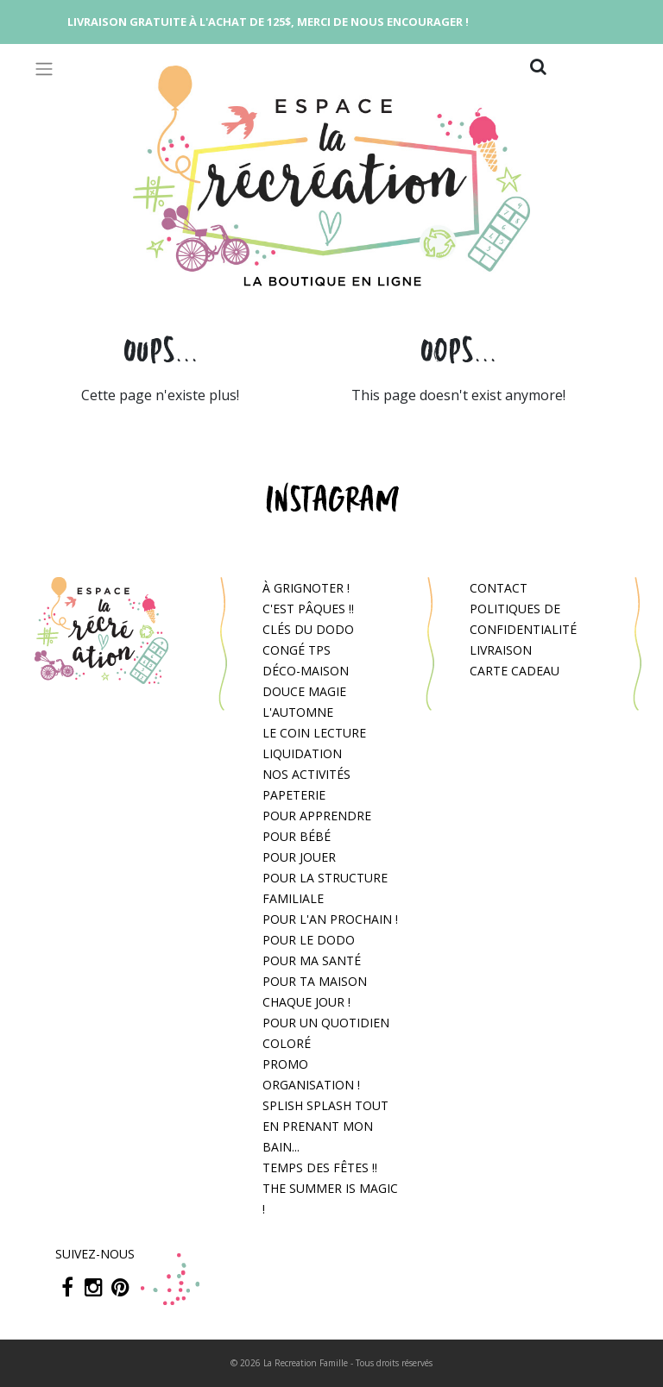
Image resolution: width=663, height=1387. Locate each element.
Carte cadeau (514, 670)
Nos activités (306, 774)
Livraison (501, 650)
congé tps (296, 650)
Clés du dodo (308, 629)
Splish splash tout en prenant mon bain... (325, 1126)
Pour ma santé (311, 960)
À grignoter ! (306, 588)
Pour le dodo (308, 940)
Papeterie (293, 795)
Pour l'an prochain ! (330, 919)
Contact (498, 588)
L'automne (297, 712)
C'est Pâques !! (308, 608)
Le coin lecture (314, 733)
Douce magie (304, 691)
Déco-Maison (305, 670)
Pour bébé (296, 836)
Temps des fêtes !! (319, 1167)
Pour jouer (299, 857)
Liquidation (302, 753)
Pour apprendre (316, 815)
